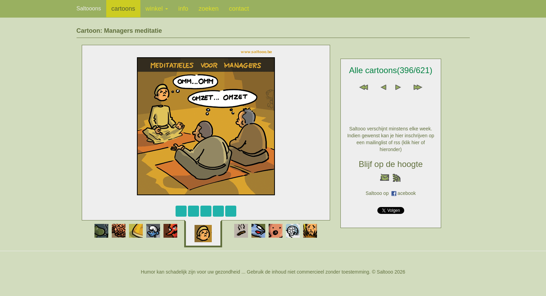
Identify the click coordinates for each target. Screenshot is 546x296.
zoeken (209, 8)
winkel (157, 8)
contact (239, 8)
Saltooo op (378, 193)
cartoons (123, 8)
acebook (407, 193)
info (183, 8)
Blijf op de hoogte (391, 164)
